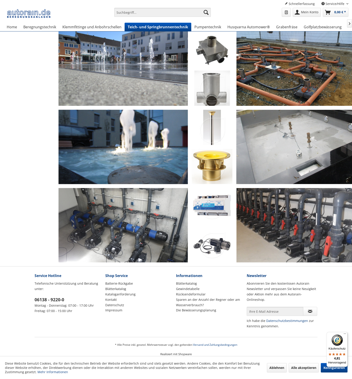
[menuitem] (162, 14)
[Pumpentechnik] (207, 27)
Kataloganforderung (120, 294)
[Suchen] (206, 12)
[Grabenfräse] (287, 27)
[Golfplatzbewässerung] (323, 27)
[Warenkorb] (335, 12)
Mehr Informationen (52, 372)
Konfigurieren (334, 368)
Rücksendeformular (191, 294)
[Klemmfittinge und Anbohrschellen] (92, 27)
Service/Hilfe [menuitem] (333, 4)
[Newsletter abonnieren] (310, 311)
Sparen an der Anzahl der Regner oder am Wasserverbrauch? (208, 302)
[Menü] (345, 334)
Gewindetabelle (188, 289)
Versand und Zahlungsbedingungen (215, 345)
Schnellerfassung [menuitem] (300, 4)
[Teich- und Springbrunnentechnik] (158, 27)
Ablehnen (276, 368)
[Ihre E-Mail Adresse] (275, 311)
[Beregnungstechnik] (39, 27)
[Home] (12, 27)
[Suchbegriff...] (162, 12)
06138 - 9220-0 (49, 300)
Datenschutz (114, 305)
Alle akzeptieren (303, 368)
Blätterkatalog (115, 289)
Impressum (113, 310)
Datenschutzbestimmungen (287, 321)
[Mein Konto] (307, 12)
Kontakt (111, 299)
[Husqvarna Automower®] (248, 27)
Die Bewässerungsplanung (196, 310)
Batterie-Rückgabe (119, 283)
